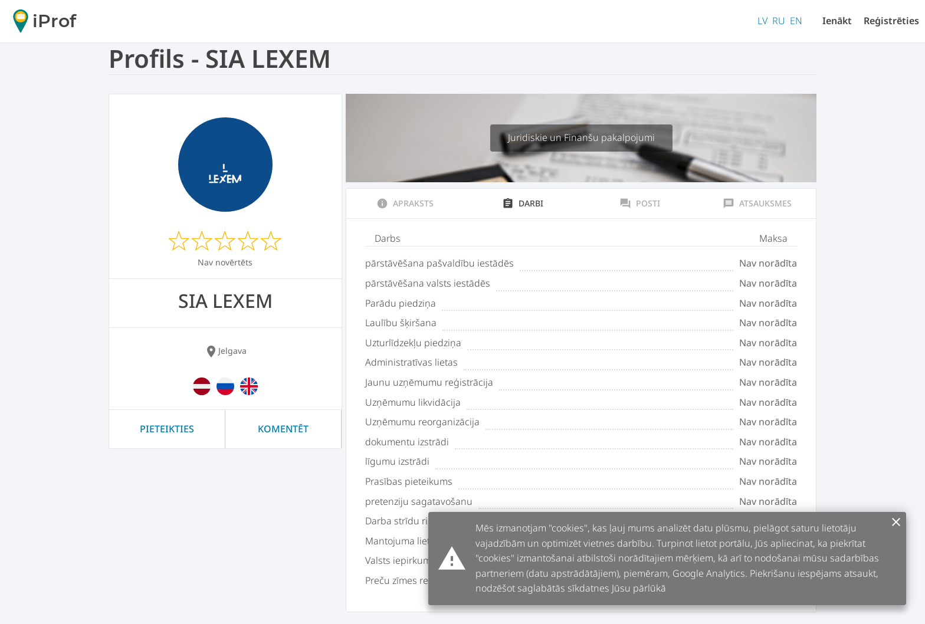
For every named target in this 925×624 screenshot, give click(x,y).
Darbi (522, 203)
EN (796, 20)
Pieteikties (167, 428)
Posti (639, 203)
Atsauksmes (757, 203)
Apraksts (405, 203)
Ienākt (837, 20)
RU (778, 20)
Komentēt (283, 428)
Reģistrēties (891, 20)
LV (762, 20)
